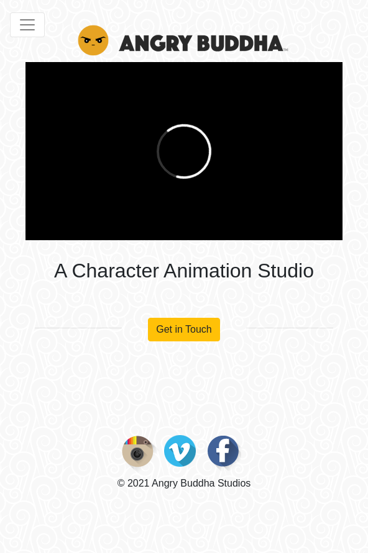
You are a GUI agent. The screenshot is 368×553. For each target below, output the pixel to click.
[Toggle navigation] (27, 24)
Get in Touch (184, 329)
